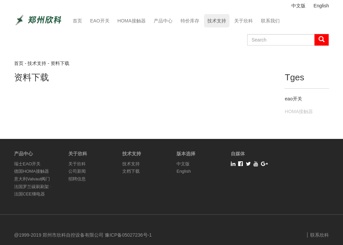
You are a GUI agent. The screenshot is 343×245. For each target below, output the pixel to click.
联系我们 (270, 20)
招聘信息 (77, 178)
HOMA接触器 (132, 20)
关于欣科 (243, 20)
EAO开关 (100, 20)
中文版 (298, 5)
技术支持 (216, 20)
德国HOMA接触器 (31, 171)
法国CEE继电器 (29, 193)
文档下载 (131, 171)
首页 (77, 20)
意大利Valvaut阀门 (32, 178)
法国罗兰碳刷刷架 (31, 186)
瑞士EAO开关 (27, 163)
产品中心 (163, 20)
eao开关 (293, 98)
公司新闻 (77, 171)
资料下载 (60, 63)
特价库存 (190, 20)
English (321, 5)
